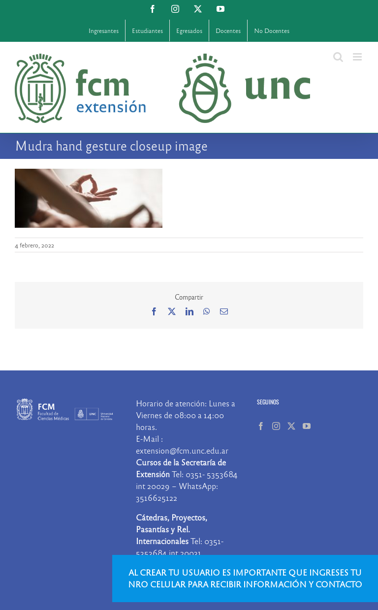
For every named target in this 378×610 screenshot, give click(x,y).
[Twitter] (291, 426)
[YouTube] (307, 426)
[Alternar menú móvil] (358, 57)
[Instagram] (276, 426)
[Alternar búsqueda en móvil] (338, 57)
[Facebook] (261, 426)
